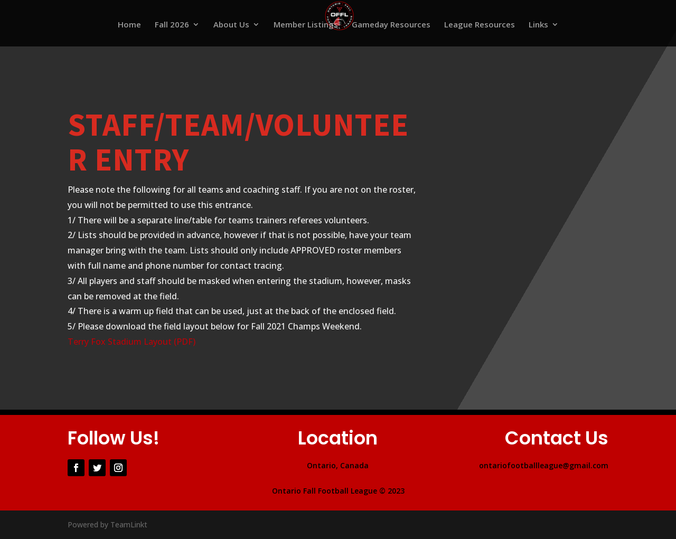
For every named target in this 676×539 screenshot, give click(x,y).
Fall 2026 (172, 25)
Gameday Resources (391, 25)
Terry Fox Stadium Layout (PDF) (131, 341)
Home (129, 25)
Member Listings (306, 25)
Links (538, 25)
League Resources (479, 25)
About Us (231, 25)
